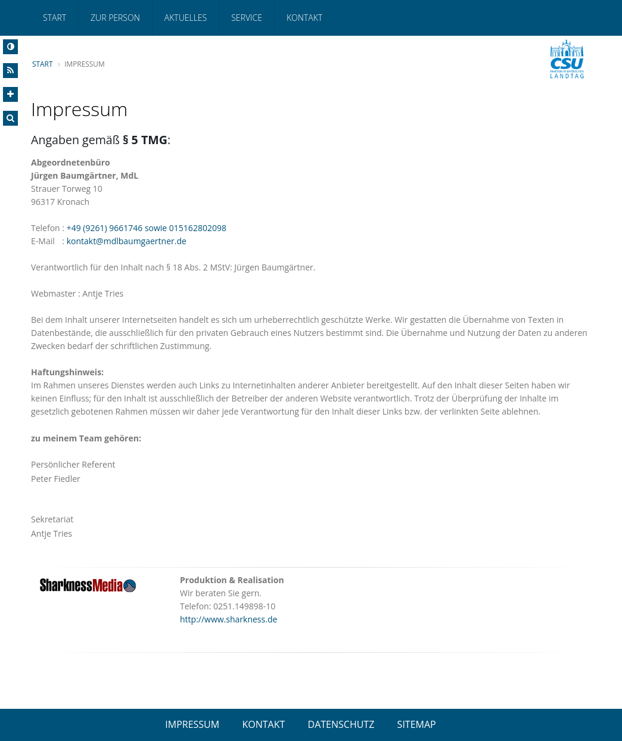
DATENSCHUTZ (341, 724)
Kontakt (304, 17)
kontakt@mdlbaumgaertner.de (126, 241)
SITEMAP (416, 724)
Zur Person (115, 17)
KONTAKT (263, 724)
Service (246, 17)
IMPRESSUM (192, 724)
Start (54, 17)
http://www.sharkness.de (228, 619)
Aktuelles (185, 17)
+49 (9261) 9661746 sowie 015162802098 (146, 227)
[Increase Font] (10, 94)
